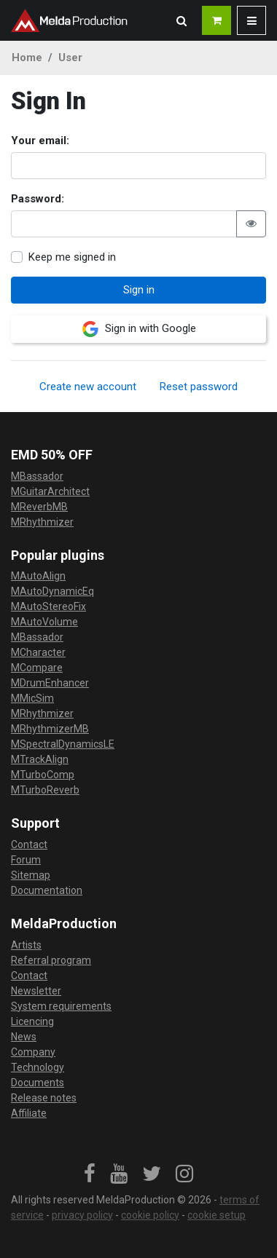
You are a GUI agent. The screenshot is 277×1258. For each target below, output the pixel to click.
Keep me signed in (72, 257)
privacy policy (82, 1215)
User (70, 57)
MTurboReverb (45, 790)
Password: (37, 198)
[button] (181, 20)
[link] (90, 1174)
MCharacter (38, 652)
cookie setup (216, 1215)
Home (27, 57)
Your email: (40, 140)
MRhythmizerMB (50, 729)
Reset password (199, 386)
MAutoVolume (44, 622)
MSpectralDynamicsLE (62, 744)
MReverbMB (39, 507)
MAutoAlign (38, 576)
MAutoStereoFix (48, 606)
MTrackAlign (40, 759)
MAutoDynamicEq (52, 591)
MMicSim (32, 698)
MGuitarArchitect (50, 491)
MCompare (37, 667)
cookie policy (150, 1215)
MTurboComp (42, 774)
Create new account (87, 386)
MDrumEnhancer (50, 683)
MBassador (37, 476)
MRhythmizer (42, 522)
